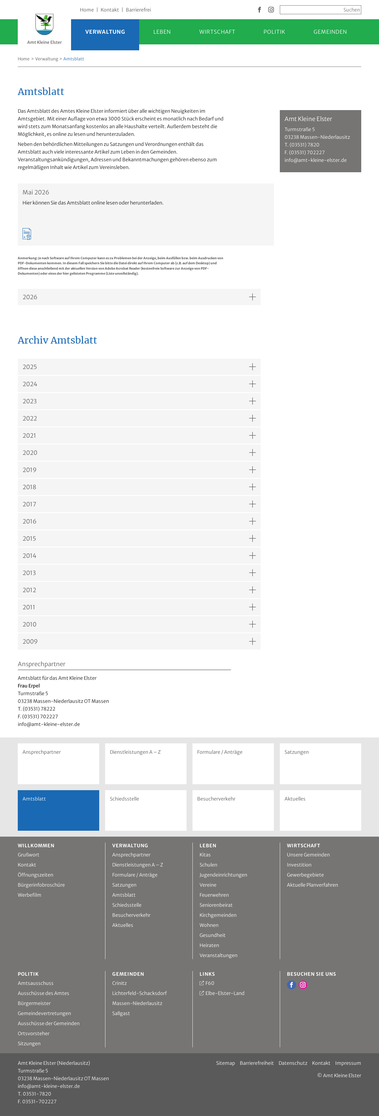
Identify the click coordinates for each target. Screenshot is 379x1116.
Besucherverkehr (216, 799)
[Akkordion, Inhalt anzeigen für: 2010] (139, 624)
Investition (299, 865)
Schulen (208, 865)
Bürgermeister (34, 1003)
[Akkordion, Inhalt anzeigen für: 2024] (139, 384)
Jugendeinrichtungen (223, 875)
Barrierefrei (138, 10)
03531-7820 (37, 1094)
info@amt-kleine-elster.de (49, 1086)
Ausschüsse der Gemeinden (49, 1023)
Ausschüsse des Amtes (43, 993)
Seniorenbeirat (216, 905)
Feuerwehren (214, 895)
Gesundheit (213, 935)
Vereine (208, 885)
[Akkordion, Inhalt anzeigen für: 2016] (139, 521)
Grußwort (28, 855)
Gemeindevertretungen (44, 1013)
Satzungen (297, 752)
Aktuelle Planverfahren (312, 885)
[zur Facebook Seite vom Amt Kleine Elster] (259, 10)
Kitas (205, 855)
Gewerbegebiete (305, 875)
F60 (209, 983)
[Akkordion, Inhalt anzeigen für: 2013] (139, 573)
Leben (162, 31)
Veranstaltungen (218, 955)
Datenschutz (293, 1063)
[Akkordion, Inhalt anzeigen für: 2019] (139, 470)
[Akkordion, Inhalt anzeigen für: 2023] (139, 401)
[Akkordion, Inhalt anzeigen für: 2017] (139, 504)
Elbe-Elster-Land (225, 993)
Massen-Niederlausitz (137, 1003)
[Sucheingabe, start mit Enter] (320, 9)
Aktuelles (295, 799)
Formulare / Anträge (220, 752)
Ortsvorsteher (33, 1033)
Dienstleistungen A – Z (135, 752)
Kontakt (110, 10)
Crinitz (119, 983)
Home (87, 10)
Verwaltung (105, 31)
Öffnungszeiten (35, 875)
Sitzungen (29, 1043)
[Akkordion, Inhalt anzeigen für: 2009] (139, 641)
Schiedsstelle (124, 799)
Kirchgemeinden (218, 915)
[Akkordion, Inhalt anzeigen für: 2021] (139, 435)
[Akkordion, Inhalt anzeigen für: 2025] (139, 367)
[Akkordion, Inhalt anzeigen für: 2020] (139, 452)
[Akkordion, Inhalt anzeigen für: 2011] (139, 607)
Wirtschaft (217, 31)
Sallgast (121, 1013)
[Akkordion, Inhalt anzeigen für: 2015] (139, 538)
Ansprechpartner (42, 752)
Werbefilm (29, 895)
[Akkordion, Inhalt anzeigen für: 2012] (139, 590)
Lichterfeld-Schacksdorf (139, 993)
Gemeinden (330, 31)
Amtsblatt (124, 895)
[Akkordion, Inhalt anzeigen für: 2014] (139, 555)
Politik (274, 31)
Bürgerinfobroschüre (41, 885)
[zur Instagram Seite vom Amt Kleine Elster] (271, 10)
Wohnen (209, 925)
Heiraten (209, 945)
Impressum (348, 1063)
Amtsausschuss (36, 983)
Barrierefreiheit (257, 1063)
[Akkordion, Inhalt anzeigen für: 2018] (139, 487)
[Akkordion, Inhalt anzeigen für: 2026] (139, 297)
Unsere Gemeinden (308, 855)
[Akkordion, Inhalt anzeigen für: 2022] (139, 418)
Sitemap (225, 1063)
